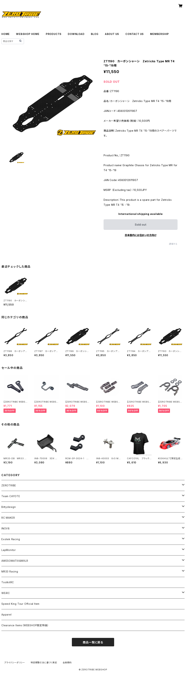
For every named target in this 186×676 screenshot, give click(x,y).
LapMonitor (8, 549)
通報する (173, 244)
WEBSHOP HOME (27, 33)
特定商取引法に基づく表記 (44, 662)
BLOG (94, 33)
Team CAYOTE (10, 496)
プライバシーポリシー (14, 662)
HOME (5, 33)
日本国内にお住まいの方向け (140, 235)
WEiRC (5, 593)
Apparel (6, 614)
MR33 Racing (9, 571)
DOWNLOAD (76, 33)
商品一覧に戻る (93, 642)
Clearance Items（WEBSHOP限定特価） (25, 625)
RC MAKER (8, 517)
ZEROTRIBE (8, 485)
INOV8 (5, 528)
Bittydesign (8, 506)
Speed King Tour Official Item (20, 603)
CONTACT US (134, 33)
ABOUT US (112, 33)
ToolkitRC (7, 582)
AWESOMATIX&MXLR (14, 560)
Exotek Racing (10, 539)
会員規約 (67, 662)
